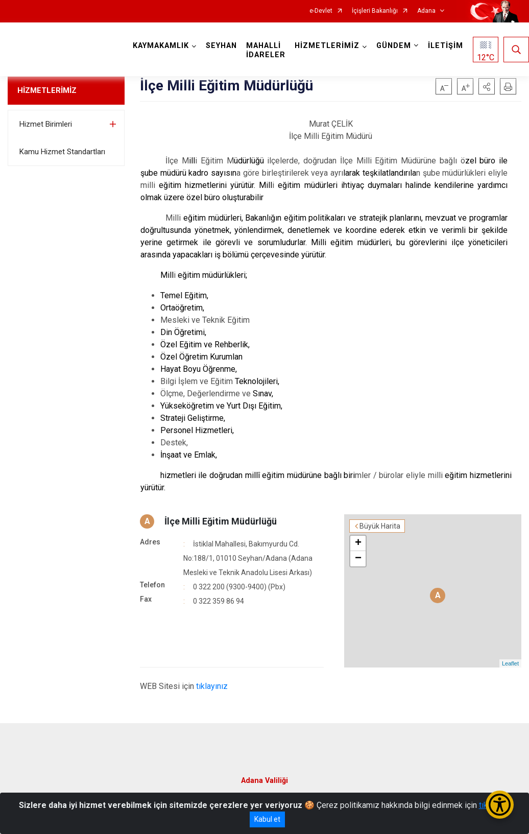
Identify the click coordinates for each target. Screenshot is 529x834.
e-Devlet (320, 11)
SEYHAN (221, 45)
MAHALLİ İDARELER (265, 50)
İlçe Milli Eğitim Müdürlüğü (220, 521)
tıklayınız (212, 686)
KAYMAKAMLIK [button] (161, 45)
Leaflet (510, 663)
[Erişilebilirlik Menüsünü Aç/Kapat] (500, 805)
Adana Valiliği (264, 780)
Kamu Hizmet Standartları (62, 151)
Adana (426, 11)
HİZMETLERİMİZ (47, 90)
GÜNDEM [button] (393, 45)
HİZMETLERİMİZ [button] (327, 45)
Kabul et (267, 819)
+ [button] (358, 543)
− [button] (358, 558)
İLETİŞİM (445, 45)
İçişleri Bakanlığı (375, 11)
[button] (486, 86)
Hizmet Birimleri (45, 124)
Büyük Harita (379, 526)
